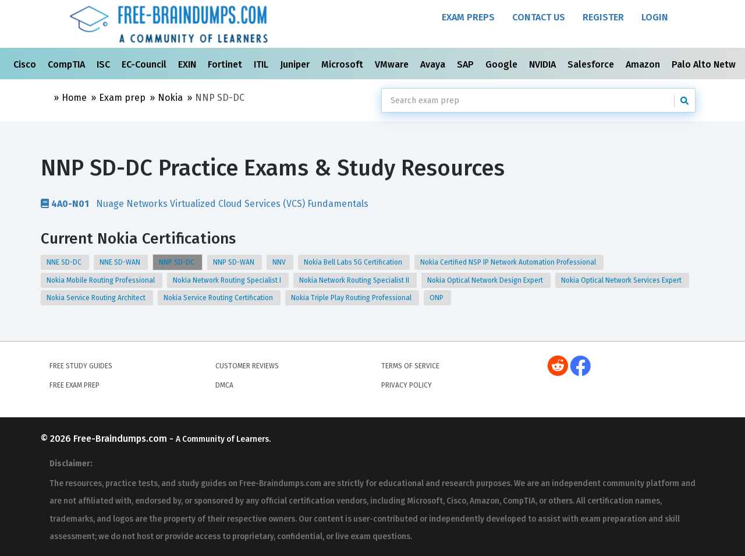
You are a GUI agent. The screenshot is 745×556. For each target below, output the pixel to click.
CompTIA (67, 64)
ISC (104, 64)
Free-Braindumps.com (121, 438)
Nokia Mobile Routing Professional (102, 280)
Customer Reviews (247, 366)
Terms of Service (410, 366)
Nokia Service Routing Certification (219, 298)
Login (654, 17)
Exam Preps (468, 17)
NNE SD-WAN (121, 262)
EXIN (188, 64)
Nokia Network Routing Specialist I (228, 280)
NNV (280, 262)
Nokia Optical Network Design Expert (486, 280)
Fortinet (226, 64)
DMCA (224, 385)
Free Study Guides (80, 366)
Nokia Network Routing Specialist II (355, 280)
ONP (437, 298)
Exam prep (122, 97)
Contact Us (538, 17)
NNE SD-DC (65, 262)
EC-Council (145, 64)
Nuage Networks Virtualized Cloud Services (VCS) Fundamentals (204, 203)
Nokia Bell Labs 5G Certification (354, 262)
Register (603, 17)
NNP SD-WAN (234, 262)
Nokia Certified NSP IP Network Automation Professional (509, 262)
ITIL (262, 64)
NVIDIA (543, 64)
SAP (466, 64)
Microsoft (343, 64)
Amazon (644, 64)
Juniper (296, 64)
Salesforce (591, 64)
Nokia (170, 97)
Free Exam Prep (74, 385)
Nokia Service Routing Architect (97, 298)
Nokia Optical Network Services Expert (622, 280)
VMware (393, 64)
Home (74, 97)
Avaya (434, 64)
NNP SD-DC (177, 262)
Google (502, 64)
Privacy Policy (406, 385)
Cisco (25, 64)
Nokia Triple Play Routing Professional (352, 298)
